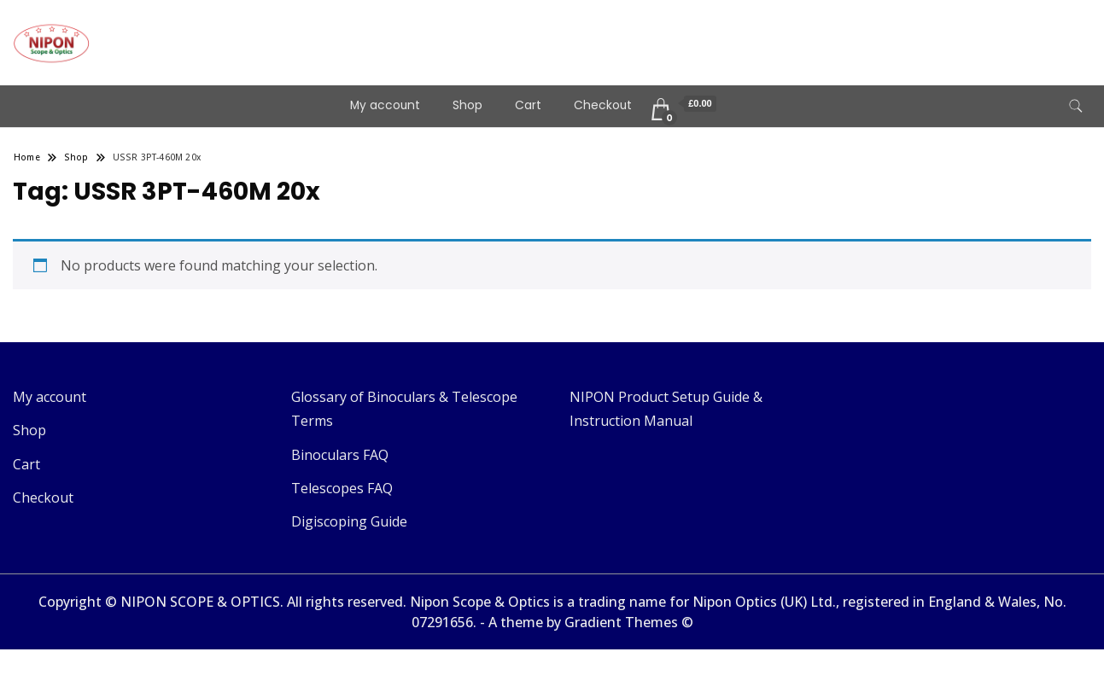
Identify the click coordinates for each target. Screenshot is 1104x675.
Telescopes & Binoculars (233, 30)
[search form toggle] (1075, 106)
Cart (528, 105)
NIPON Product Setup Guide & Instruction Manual (666, 408)
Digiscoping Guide (349, 521)
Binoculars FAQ (339, 454)
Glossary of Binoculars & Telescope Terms (404, 408)
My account (385, 105)
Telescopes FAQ (342, 488)
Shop (467, 105)
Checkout (603, 105)
